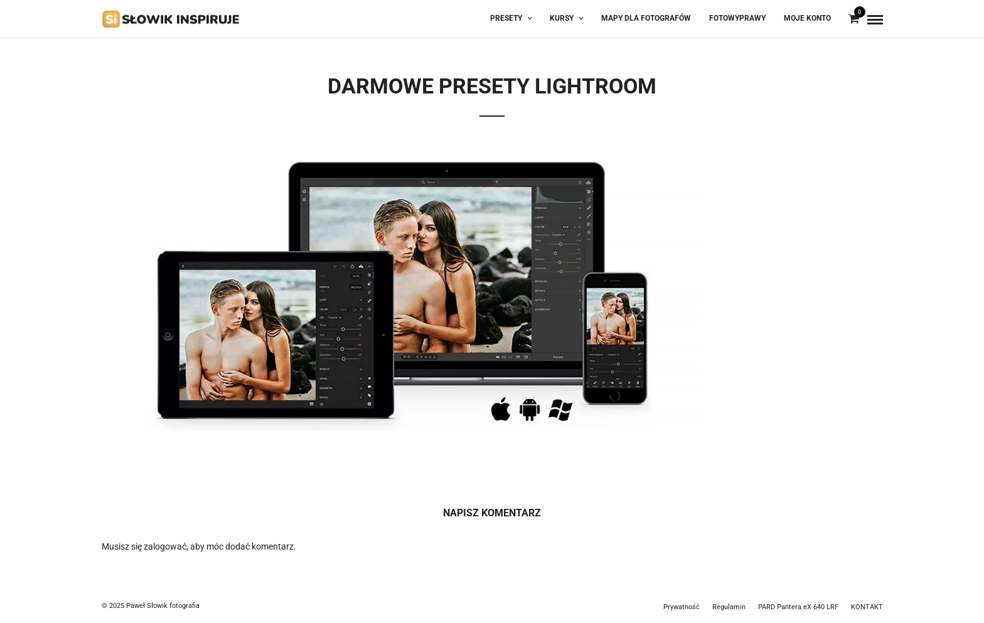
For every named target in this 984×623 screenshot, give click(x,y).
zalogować (165, 546)
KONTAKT (867, 607)
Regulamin (729, 607)
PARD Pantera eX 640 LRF (798, 607)
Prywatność (681, 607)
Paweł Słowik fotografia (163, 606)
